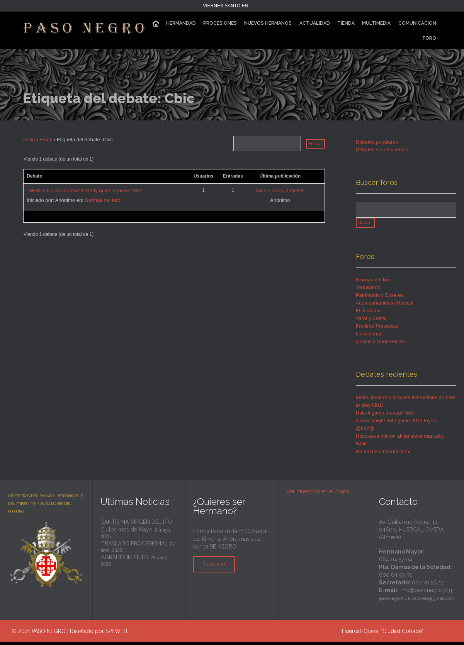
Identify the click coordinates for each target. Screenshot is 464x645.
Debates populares (377, 142)
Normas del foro (102, 200)
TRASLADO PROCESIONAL (134, 546)
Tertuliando (368, 290)
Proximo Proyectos (377, 329)
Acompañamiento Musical (384, 305)
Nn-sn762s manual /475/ (383, 454)
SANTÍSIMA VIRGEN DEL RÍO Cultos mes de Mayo (136, 528)
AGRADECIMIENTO (124, 560)
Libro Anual (368, 336)
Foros (45, 139)
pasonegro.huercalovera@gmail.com (416, 601)
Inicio (29, 139)
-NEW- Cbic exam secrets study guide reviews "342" (85, 190)
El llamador (368, 313)
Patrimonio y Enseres (380, 298)
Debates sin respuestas (382, 149)
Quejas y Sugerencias (380, 344)
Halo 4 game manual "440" (386, 415)
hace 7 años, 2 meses (279, 190)
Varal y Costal (371, 321)
